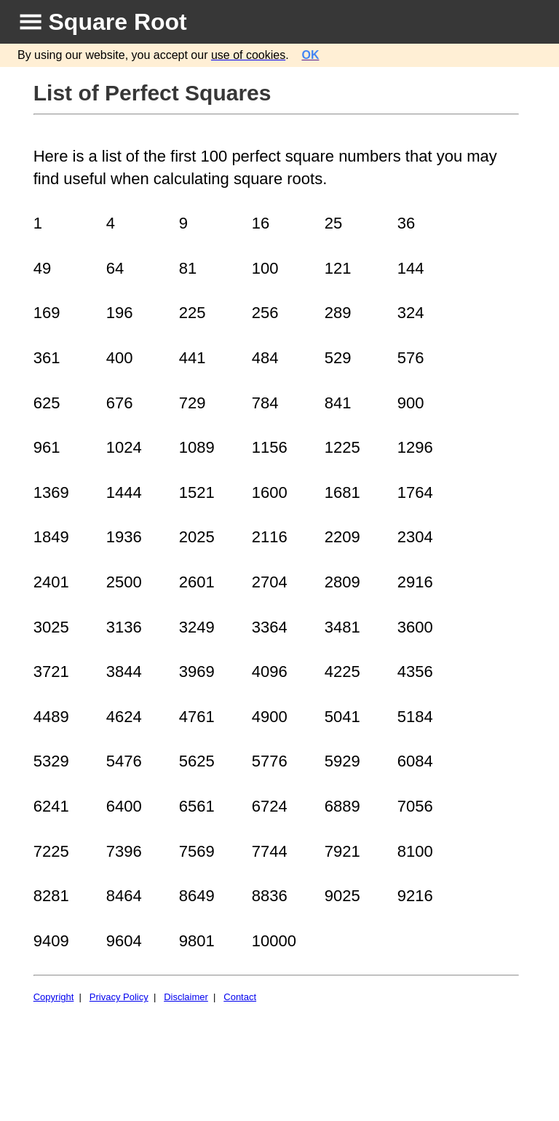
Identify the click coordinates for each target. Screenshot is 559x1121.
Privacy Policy (119, 996)
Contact (239, 996)
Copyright (53, 996)
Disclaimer (186, 996)
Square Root (118, 22)
